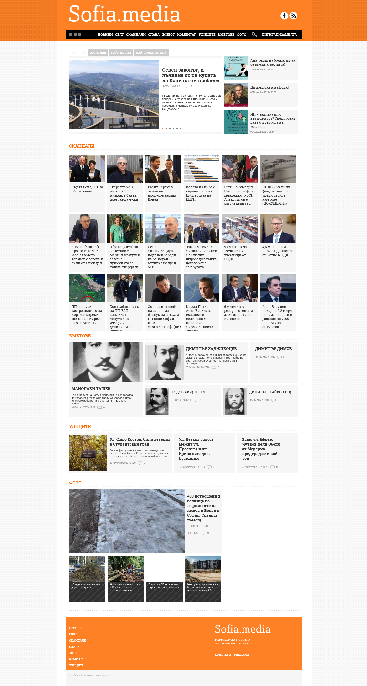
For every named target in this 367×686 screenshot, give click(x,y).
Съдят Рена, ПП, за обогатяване (87, 189)
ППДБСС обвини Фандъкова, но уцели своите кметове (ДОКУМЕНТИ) (276, 195)
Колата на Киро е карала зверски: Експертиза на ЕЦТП (200, 193)
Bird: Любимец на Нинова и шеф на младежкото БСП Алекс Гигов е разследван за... (239, 195)
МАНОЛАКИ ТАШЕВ (91, 388)
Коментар (186, 34)
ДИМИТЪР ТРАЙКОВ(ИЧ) (270, 392)
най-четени (121, 53)
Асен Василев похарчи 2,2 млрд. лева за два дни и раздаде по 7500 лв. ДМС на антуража (277, 316)
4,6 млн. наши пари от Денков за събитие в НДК (278, 251)
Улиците (207, 34)
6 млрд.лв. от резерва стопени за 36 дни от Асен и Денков (239, 312)
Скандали (136, 34)
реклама (241, 655)
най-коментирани (151, 53)
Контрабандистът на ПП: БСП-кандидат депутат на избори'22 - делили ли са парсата (125, 318)
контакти (223, 655)
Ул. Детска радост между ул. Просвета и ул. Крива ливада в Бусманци (196, 449)
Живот (168, 34)
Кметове (226, 34)
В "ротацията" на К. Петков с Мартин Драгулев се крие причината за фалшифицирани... (126, 257)
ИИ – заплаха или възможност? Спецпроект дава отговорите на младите (272, 120)
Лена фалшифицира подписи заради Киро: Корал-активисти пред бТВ (162, 257)
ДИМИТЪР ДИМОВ (273, 348)
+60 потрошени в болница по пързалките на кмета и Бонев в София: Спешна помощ (204, 508)
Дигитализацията (279, 34)
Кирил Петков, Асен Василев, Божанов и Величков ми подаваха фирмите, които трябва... (199, 318)
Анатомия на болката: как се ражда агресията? (272, 62)
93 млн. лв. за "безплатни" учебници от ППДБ (235, 253)
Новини (75, 628)
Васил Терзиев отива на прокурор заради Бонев (162, 193)
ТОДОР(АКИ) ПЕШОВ (189, 392)
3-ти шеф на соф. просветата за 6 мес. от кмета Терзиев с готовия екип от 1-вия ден (87, 255)
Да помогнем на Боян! (269, 87)
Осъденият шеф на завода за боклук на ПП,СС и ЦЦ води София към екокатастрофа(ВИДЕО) (168, 316)
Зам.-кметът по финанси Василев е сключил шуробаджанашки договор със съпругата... (201, 257)
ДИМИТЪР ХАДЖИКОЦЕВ (211, 348)
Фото (241, 34)
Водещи (78, 53)
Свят (119, 34)
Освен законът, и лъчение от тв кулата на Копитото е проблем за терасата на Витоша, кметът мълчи (190, 80)
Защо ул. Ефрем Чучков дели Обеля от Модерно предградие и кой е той (261, 449)
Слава (154, 34)
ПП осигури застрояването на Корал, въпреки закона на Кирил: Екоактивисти (87, 314)
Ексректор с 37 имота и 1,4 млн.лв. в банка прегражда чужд (124, 193)
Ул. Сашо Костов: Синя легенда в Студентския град (140, 442)
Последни (98, 53)
